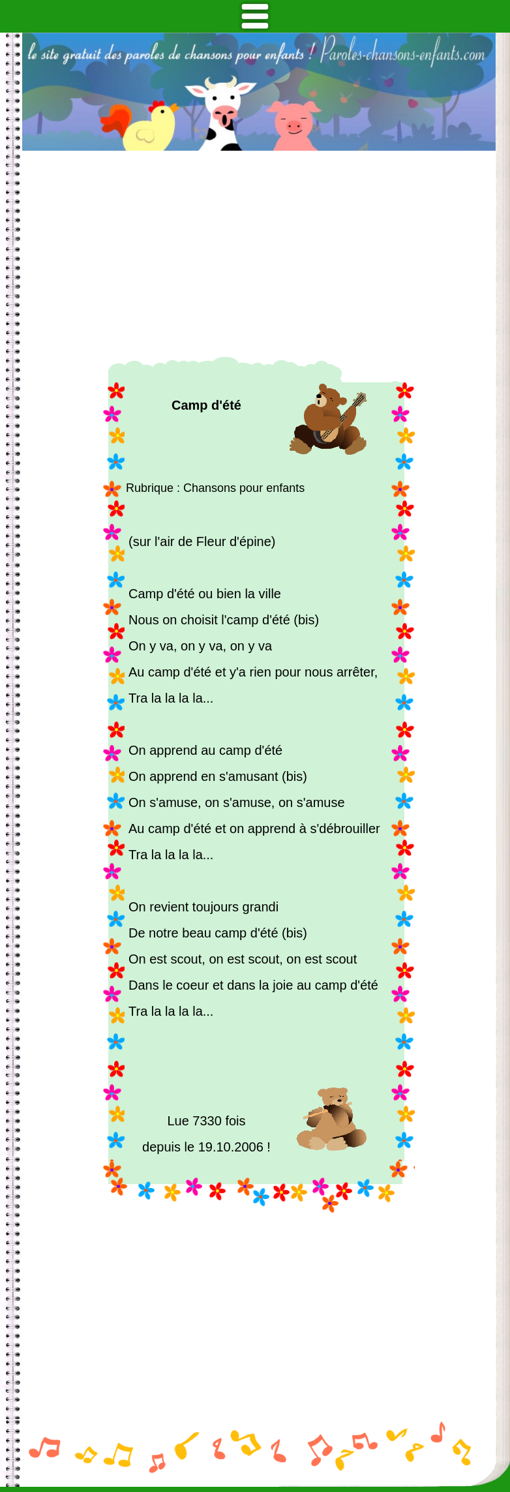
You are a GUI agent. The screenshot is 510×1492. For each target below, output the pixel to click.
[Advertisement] (259, 253)
